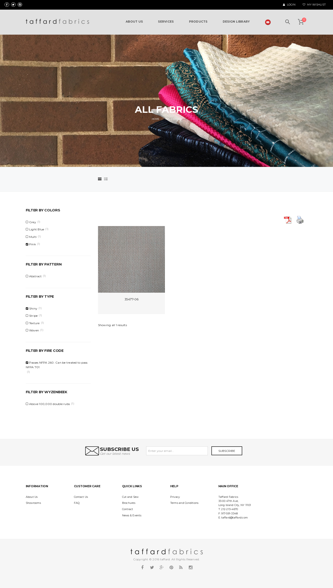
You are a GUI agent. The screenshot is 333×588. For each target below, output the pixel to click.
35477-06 (131, 299)
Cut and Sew (130, 497)
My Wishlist (314, 4)
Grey (32, 222)
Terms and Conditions (184, 503)
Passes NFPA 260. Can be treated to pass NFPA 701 (57, 365)
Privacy (175, 497)
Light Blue (36, 229)
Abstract (35, 276)
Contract (127, 509)
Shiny (33, 308)
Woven (34, 330)
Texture (34, 323)
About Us (32, 497)
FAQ (77, 503)
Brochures (128, 503)
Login (289, 4)
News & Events (131, 515)
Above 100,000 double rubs (49, 404)
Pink (32, 244)
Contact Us (81, 497)
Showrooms (33, 503)
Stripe (33, 315)
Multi (33, 237)
